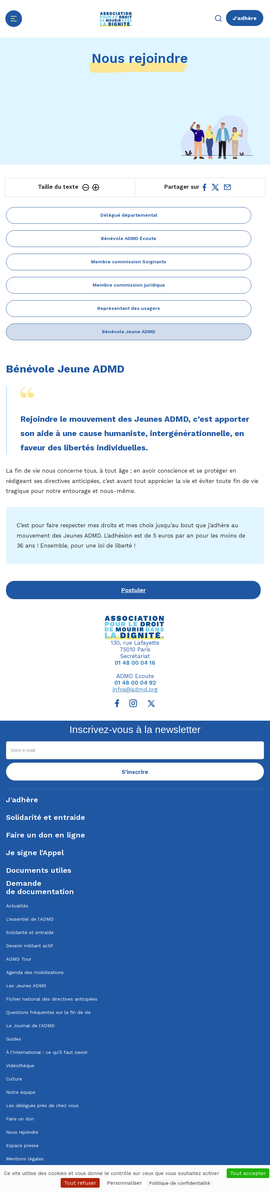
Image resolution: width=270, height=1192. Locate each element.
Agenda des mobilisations (35, 972)
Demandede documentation (40, 887)
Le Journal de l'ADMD (30, 1025)
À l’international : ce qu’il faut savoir (47, 1052)
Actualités (17, 905)
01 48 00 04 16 (135, 662)
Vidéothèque (20, 1065)
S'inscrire (135, 771)
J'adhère (245, 18)
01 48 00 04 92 (135, 682)
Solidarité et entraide (45, 817)
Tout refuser (80, 1183)
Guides (13, 1039)
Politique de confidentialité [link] (179, 1183)
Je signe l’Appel (35, 852)
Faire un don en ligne (45, 835)
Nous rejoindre (22, 1132)
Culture (14, 1078)
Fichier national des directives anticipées (51, 999)
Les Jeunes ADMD (26, 985)
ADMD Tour (18, 959)
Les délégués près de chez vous (42, 1105)
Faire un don (20, 1118)
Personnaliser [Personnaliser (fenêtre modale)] (124, 1183)
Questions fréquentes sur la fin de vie (48, 1012)
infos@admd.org (135, 689)
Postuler (133, 590)
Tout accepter (248, 1173)
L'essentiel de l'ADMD (30, 919)
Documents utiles (38, 870)
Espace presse (22, 1145)
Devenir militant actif (29, 945)
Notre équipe (20, 1092)
